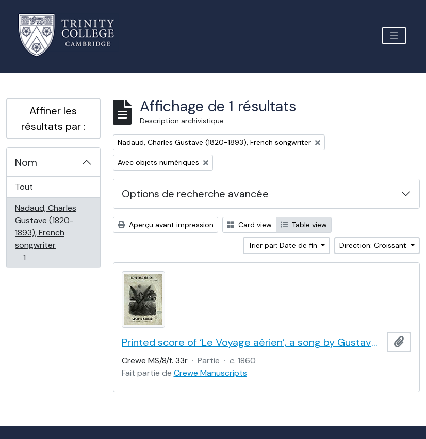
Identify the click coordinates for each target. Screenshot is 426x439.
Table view (304, 224)
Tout (24, 186)
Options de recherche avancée (195, 193)
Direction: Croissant (373, 245)
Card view (249, 224)
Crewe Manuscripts (210, 372)
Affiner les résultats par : (53, 118)
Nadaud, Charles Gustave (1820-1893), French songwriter (45, 232)
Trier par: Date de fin (283, 245)
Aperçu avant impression (166, 224)
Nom (26, 162)
